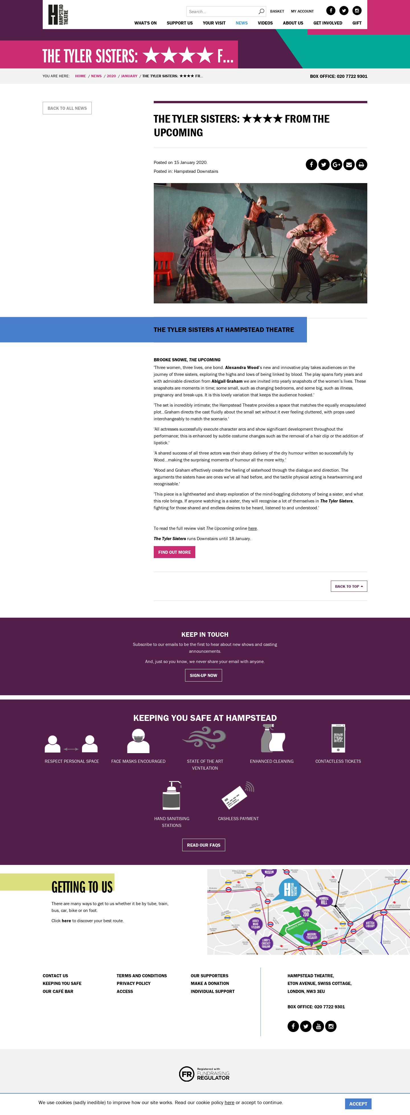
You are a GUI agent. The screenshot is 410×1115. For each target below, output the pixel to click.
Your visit (214, 23)
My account (302, 11)
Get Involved (327, 23)
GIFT (357, 23)
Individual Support (213, 991)
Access (125, 991)
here (252, 528)
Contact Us (55, 975)
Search (261, 11)
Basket (277, 11)
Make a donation (210, 983)
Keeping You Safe (62, 983)
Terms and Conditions (142, 975)
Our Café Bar (58, 991)
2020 (111, 75)
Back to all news (67, 108)
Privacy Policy (133, 983)
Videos (265, 23)
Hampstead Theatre (58, 14)
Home (80, 75)
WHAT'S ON (145, 23)
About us (293, 23)
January (129, 75)
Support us (180, 23)
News (242, 23)
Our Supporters (209, 975)
